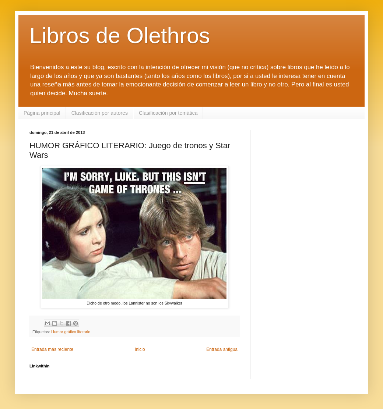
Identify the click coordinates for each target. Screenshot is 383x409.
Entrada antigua (222, 349)
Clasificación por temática (168, 113)
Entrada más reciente (52, 349)
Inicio (140, 349)
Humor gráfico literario (70, 332)
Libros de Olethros (119, 35)
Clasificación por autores (99, 113)
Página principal (42, 113)
